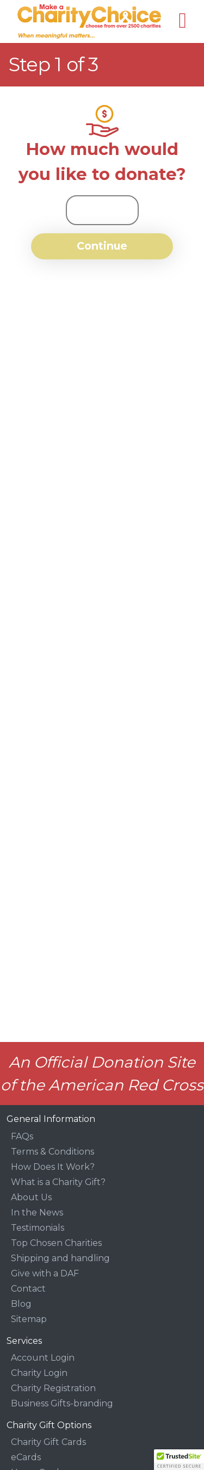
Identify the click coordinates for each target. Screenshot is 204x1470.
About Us (31, 1197)
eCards (26, 1457)
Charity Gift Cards (48, 1442)
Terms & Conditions (52, 1151)
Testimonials (37, 1228)
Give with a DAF (45, 1273)
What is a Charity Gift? (58, 1182)
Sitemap (29, 1319)
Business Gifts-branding (62, 1403)
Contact (28, 1288)
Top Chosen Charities (56, 1243)
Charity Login (39, 1373)
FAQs (22, 1136)
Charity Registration (53, 1388)
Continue (102, 245)
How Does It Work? (53, 1167)
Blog (21, 1304)
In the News (37, 1212)
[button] (179, 1459)
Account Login (43, 1358)
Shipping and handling (60, 1258)
